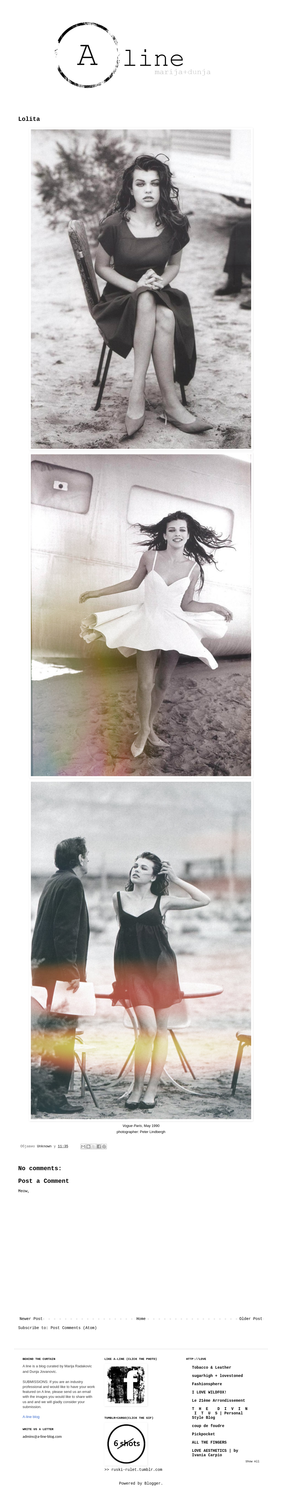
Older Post (250, 1319)
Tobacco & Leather (211, 1367)
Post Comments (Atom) (74, 1328)
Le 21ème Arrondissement (218, 1400)
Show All (252, 1461)
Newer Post (31, 1319)
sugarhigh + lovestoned (217, 1376)
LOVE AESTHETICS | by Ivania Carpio (215, 1453)
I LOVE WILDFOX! (209, 1392)
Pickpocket (203, 1434)
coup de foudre (208, 1426)
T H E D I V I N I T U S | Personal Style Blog (220, 1413)
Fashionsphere (207, 1384)
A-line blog (31, 1417)
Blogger (153, 1483)
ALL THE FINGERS (209, 1442)
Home (141, 1319)
